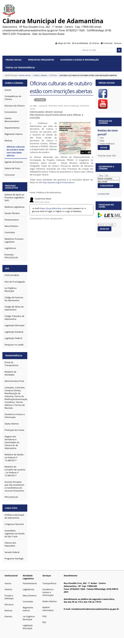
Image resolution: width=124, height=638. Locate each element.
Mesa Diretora (29, 592)
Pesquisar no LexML (106, 205)
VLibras (95, 43)
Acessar (118, 43)
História (8, 586)
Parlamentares (30, 580)
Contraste (108, 43)
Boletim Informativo (48, 606)
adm (35, 105)
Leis (8, 267)
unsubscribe (103, 193)
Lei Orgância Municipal (29, 615)
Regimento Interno (28, 606)
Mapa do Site (64, 43)
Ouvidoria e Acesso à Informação (79, 59)
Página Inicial (14, 59)
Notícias (53, 75)
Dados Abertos (49, 598)
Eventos (8, 613)
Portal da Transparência (20, 67)
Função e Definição (9, 594)
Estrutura (9, 601)
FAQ (44, 613)
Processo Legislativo (12, 185)
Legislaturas (28, 586)
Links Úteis (12, 505)
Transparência (14, 353)
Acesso (8, 580)
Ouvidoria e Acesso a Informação (48, 589)
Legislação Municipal (28, 624)
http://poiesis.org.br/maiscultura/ (58, 182)
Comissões (28, 598)
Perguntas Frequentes (41, 59)
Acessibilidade (81, 43)
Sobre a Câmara (40, 75)
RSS (44, 619)
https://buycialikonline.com (53, 208)
